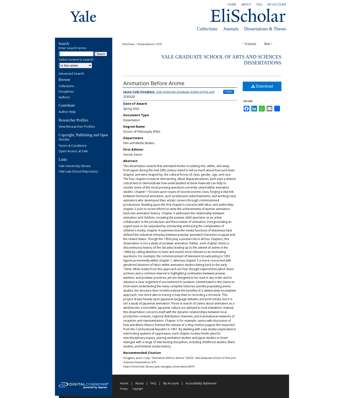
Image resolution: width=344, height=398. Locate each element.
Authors (64, 97)
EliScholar (128, 44)
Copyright (137, 388)
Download (262, 86)
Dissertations (146, 44)
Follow (228, 91)
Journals (230, 28)
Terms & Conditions (73, 146)
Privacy (124, 388)
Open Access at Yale (73, 151)
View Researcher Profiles (77, 127)
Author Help (67, 112)
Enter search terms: (73, 48)
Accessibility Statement (201, 383)
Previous (250, 43)
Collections (207, 28)
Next (267, 43)
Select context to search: (76, 59)
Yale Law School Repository (78, 171)
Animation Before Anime (153, 83)
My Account (171, 383)
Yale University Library (75, 166)
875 (159, 44)
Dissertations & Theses (265, 28)
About (139, 383)
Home (124, 383)
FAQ (153, 383)
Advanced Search (71, 73)
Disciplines (66, 92)
